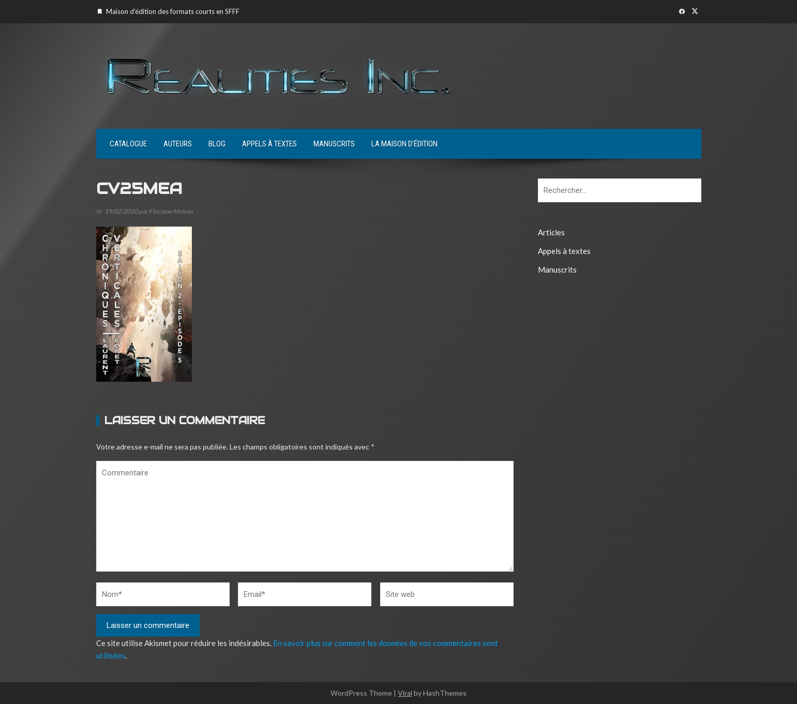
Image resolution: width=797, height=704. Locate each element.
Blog (216, 143)
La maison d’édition (404, 143)
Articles (551, 232)
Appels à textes (269, 143)
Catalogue (128, 143)
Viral (405, 692)
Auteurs (177, 143)
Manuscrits (334, 143)
